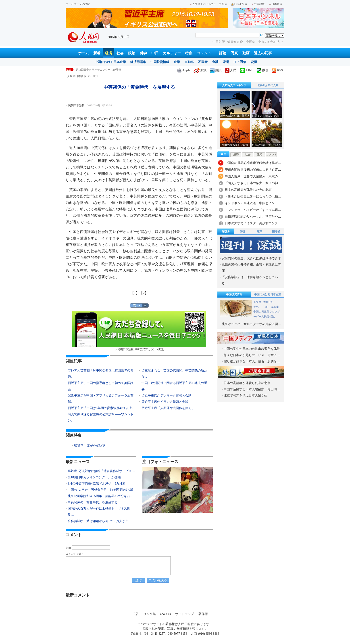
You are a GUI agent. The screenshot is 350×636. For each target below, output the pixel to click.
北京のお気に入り (270, 42)
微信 (262, 70)
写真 (234, 53)
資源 (254, 62)
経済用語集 (138, 62)
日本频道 (275, 4)
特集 (188, 53)
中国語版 (258, 4)
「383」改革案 (270, 307)
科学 (143, 53)
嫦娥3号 (268, 302)
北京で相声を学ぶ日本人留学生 (245, 395)
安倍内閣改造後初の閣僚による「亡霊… (253, 169)
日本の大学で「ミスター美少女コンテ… (253, 223)
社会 (120, 53)
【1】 (134, 293)
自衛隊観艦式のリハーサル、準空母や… (253, 216)
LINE (246, 70)
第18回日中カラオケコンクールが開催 (98, 69)
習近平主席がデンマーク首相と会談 (167, 395)
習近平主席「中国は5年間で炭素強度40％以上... (101, 408)
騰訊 (215, 70)
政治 (131, 53)
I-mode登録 (239, 4)
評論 (222, 53)
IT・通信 (239, 62)
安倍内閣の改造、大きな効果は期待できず (251, 258)
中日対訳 (218, 42)
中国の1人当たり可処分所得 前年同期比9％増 (100, 489)
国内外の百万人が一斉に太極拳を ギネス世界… (99, 511)
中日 (154, 53)
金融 (215, 62)
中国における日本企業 (110, 62)
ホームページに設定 (78, 4)
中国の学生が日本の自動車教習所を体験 (252, 349)
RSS (277, 70)
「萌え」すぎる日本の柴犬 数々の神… (253, 183)
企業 (177, 62)
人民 (230, 70)
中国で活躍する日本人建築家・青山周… (252, 389)
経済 (108, 53)
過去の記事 (263, 53)
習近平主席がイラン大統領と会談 (165, 401)
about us (165, 614)
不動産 (203, 62)
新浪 (200, 70)
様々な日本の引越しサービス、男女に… (252, 355)
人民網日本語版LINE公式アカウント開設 (139, 331)
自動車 (189, 62)
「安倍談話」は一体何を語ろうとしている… (250, 280)
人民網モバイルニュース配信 (208, 4)
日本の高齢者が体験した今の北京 (248, 189)
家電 (226, 62)
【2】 (143, 293)
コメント (204, 53)
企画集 (251, 42)
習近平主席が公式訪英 (89, 445)
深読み (226, 231)
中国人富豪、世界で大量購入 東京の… (253, 176)
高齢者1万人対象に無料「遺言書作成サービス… (101, 471)
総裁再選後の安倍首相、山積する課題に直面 (251, 268)
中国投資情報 (159, 62)
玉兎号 (257, 302)
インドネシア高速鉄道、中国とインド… (253, 203)
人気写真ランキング (234, 85)
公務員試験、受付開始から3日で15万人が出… (100, 521)
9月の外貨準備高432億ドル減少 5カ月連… (98, 483)
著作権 (203, 614)
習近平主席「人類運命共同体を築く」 (168, 408)
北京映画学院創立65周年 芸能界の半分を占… (100, 496)
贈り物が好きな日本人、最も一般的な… (252, 361)
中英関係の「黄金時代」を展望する (93, 502)
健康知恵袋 (235, 42)
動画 (246, 53)
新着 (96, 53)
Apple (183, 70)
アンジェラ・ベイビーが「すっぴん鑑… (253, 210)
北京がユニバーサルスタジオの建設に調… (251, 324)
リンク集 (149, 614)
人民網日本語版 (76, 76)
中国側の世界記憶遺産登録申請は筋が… (253, 163)
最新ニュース (78, 462)
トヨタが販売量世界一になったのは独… (253, 196)
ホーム (83, 53)
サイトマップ (184, 614)
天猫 (256, 307)
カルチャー (172, 53)
